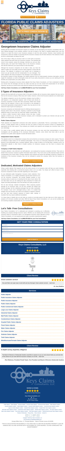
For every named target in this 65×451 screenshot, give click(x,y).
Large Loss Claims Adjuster (10, 310)
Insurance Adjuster (21, 404)
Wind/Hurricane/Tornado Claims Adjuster (14, 340)
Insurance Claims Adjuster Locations (36, 406)
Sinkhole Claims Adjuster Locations (42, 409)
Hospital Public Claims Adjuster (11, 322)
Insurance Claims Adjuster (32, 404)
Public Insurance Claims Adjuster (11, 297)
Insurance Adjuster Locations (10, 406)
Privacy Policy (30, 412)
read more (52, 283)
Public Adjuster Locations (55, 404)
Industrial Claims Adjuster (9, 313)
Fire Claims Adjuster (7, 331)
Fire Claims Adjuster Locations (56, 409)
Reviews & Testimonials (22, 412)
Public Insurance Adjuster (9, 300)
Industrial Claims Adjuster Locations (31, 407)
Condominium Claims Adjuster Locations (26, 409)
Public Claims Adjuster (8, 303)
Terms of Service (37, 412)
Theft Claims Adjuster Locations (35, 411)
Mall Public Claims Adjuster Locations (9, 409)
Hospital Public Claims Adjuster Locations (47, 407)
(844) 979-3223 (26, 88)
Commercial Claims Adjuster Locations (51, 406)
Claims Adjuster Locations (22, 406)
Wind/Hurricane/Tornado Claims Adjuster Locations (52, 411)
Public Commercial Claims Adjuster (12, 306)
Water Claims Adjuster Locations (7, 411)
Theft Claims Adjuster (8, 337)
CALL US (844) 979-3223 (27, 17)
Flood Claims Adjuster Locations (21, 411)
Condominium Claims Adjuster (10, 319)
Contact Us (41, 17)
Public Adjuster (6, 294)
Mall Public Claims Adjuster (9, 316)
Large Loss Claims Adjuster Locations (15, 407)
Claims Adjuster (14, 404)
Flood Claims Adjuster (8, 325)
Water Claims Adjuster (8, 328)
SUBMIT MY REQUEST (32, 239)
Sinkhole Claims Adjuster (9, 334)
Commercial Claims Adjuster (43, 404)
